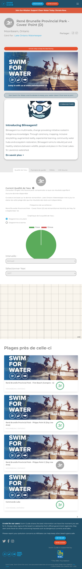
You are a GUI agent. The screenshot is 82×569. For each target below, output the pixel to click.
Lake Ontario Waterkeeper (28, 35)
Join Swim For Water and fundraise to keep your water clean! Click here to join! (41, 95)
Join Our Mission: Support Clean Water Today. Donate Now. (41, 10)
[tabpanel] (41, 225)
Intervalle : (11, 256)
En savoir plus (15, 155)
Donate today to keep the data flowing (41, 48)
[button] (77, 4)
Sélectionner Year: (16, 268)
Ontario (24, 31)
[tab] (21, 170)
